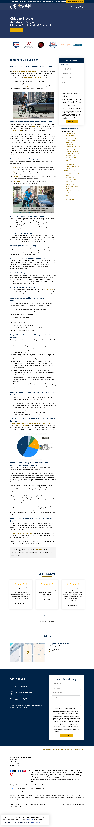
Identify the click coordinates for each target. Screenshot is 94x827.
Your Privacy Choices (17, 788)
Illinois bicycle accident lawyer (23, 533)
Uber (33, 126)
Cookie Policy (30, 788)
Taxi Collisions (70, 164)
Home (12, 1)
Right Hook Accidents (72, 157)
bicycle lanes (17, 130)
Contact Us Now (17, 30)
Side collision (17, 181)
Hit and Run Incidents (72, 148)
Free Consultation (78, 5)
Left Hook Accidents (71, 150)
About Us (17, 1)
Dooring (15, 167)
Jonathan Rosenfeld (39, 549)
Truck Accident (70, 162)
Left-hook (16, 176)
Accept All (8, 822)
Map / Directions (54, 652)
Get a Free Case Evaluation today (75, 1)
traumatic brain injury (20, 86)
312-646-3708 (77, 7)
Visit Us (47, 636)
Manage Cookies (40, 788)
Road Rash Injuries (71, 199)
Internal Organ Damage (72, 186)
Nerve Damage (70, 188)
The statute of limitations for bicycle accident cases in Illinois (30, 423)
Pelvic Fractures (70, 194)
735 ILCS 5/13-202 (22, 425)
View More (47, 616)
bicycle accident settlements (32, 77)
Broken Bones (70, 177)
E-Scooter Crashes (71, 144)
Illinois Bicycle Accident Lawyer (28, 1)
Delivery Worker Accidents (73, 139)
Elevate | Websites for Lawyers (73, 804)
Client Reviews (47, 573)
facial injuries (39, 84)
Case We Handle (41, 1)
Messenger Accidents (72, 151)
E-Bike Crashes (70, 142)
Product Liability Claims (72, 153)
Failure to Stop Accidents (73, 146)
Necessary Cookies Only (22, 822)
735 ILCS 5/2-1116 (49, 290)
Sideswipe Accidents (71, 161)
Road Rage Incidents (71, 159)
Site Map (63, 749)
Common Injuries (50, 1)
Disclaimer (48, 749)
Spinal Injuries (70, 197)
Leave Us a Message (66, 679)
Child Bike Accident (71, 179)
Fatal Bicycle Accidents (72, 185)
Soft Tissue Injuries (71, 196)
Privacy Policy (56, 749)
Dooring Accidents (71, 140)
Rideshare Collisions (71, 155)
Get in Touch (17, 678)
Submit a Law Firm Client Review (47, 621)
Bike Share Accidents (71, 133)
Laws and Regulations (60, 1)
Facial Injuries (70, 183)
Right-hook (16, 172)
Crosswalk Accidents (71, 137)
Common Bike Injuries (69, 170)
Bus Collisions (70, 135)
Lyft (39, 126)
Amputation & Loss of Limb (73, 172)
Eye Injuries (69, 181)
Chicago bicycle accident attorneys (24, 71)
